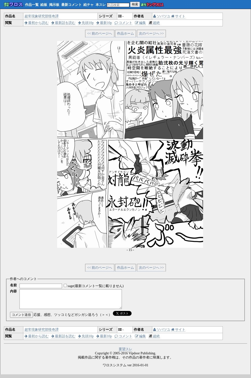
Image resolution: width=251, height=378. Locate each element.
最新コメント (71, 5)
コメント (124, 23)
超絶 (154, 23)
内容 (13, 291)
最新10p (104, 23)
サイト (178, 16)
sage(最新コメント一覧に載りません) (96, 286)
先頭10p (86, 23)
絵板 (43, 5)
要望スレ (125, 353)
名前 (13, 285)
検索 (135, 4)
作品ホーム (125, 33)
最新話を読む (63, 23)
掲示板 (54, 5)
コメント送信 (21, 318)
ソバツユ (161, 16)
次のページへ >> (151, 33)
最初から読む (37, 23)
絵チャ (88, 5)
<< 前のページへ (99, 33)
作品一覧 (32, 5)
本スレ (101, 5)
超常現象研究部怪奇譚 (42, 16)
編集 (140, 23)
